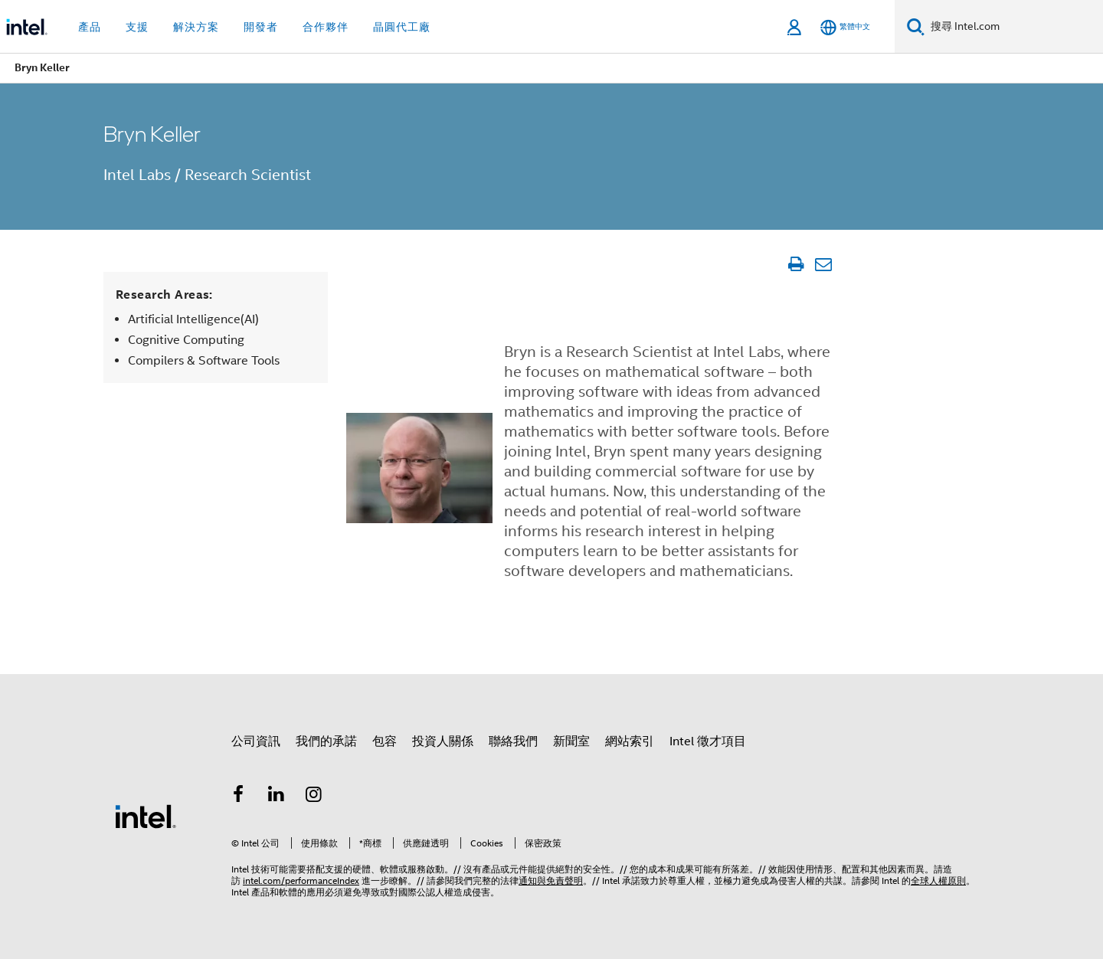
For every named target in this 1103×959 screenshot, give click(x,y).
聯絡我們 (513, 741)
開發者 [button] (261, 27)
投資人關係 (442, 741)
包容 (384, 741)
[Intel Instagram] (314, 796)
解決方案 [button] (196, 27)
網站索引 (629, 741)
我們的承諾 (326, 741)
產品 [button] (89, 27)
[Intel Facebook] (238, 796)
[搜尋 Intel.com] (1014, 26)
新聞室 (571, 741)
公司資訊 (255, 741)
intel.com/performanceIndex (301, 880)
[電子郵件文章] (823, 264)
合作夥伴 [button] (326, 27)
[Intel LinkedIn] (276, 796)
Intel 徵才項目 (707, 741)
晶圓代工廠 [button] (401, 27)
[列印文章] (795, 264)
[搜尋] (916, 26)
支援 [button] (137, 27)
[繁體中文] (845, 27)
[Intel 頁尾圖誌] (145, 815)
